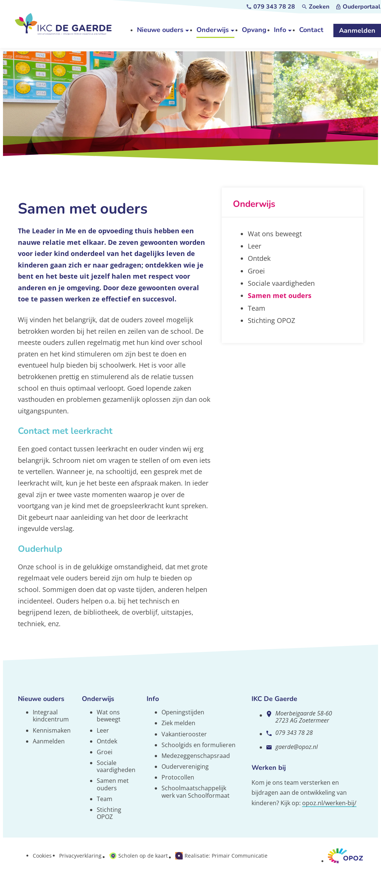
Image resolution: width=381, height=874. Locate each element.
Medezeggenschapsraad (195, 756)
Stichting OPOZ (109, 813)
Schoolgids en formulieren (198, 745)
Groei (104, 752)
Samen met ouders (113, 784)
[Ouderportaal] (358, 7)
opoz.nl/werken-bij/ (329, 803)
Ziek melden (178, 723)
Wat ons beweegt (109, 715)
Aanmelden (49, 741)
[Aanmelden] (357, 31)
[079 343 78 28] (271, 7)
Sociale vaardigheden (116, 766)
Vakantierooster (184, 734)
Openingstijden (182, 712)
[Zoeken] (315, 7)
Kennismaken (52, 730)
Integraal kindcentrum (51, 715)
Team (104, 799)
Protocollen (177, 777)
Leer (103, 730)
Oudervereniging (185, 766)
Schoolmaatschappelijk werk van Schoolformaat (195, 791)
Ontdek (107, 741)
